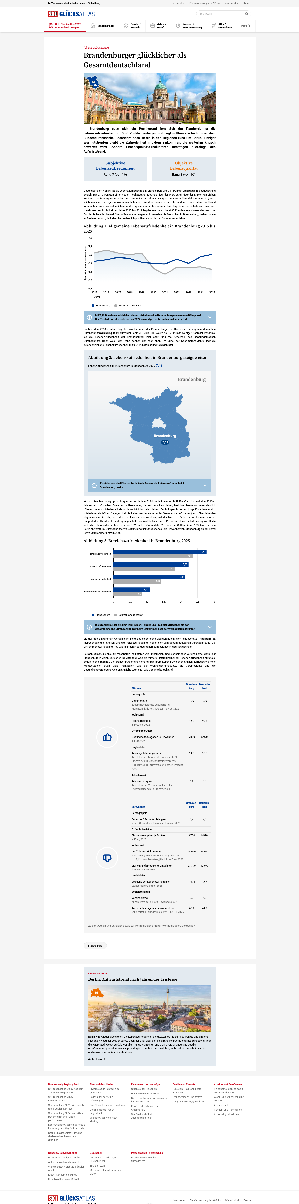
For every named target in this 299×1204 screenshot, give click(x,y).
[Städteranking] (102, 26)
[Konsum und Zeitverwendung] (189, 26)
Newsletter (179, 3)
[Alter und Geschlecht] (222, 26)
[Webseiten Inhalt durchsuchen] (223, 13)
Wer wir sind (232, 3)
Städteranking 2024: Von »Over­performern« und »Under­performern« (66, 1117)
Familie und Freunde (184, 1084)
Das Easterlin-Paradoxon (145, 1093)
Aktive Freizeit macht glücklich (65, 1162)
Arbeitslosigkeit (222, 1105)
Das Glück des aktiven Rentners (107, 1105)
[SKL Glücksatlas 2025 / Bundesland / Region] (65, 26)
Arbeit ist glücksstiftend (227, 1114)
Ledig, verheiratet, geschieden (189, 1101)
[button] (150, 317)
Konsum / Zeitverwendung (62, 1153)
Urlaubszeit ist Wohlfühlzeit (63, 1179)
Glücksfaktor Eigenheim (144, 1089)
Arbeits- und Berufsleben (228, 1084)
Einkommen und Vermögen (146, 1084)
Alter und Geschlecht (101, 1084)
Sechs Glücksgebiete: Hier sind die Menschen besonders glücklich (65, 1136)
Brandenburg (95, 945)
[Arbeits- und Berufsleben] (158, 26)
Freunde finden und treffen (187, 1097)
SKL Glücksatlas (96, 47)
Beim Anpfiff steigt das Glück (64, 1157)
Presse (247, 3)
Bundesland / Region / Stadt (63, 1084)
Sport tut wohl (97, 1165)
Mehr (246, 25)
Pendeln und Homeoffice (228, 1109)
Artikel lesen (95, 1059)
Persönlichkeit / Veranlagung (147, 1153)
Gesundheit (96, 1153)
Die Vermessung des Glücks (204, 3)
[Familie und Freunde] (132, 26)
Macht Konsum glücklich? (62, 1174)
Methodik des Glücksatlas (178, 925)
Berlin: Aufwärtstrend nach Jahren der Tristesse (132, 979)
